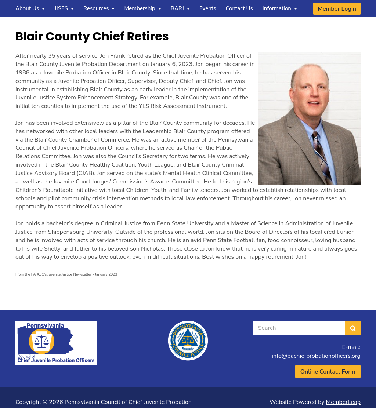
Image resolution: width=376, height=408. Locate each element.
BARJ (180, 8)
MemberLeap (343, 402)
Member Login (337, 9)
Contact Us (239, 8)
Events (207, 8)
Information (280, 8)
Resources (99, 8)
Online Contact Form (327, 372)
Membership (142, 8)
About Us (30, 8)
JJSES (64, 8)
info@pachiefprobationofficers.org (316, 356)
